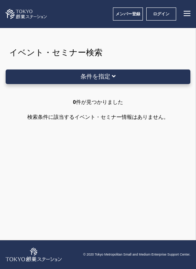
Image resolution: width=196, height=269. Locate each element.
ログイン (161, 14)
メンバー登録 (128, 14)
